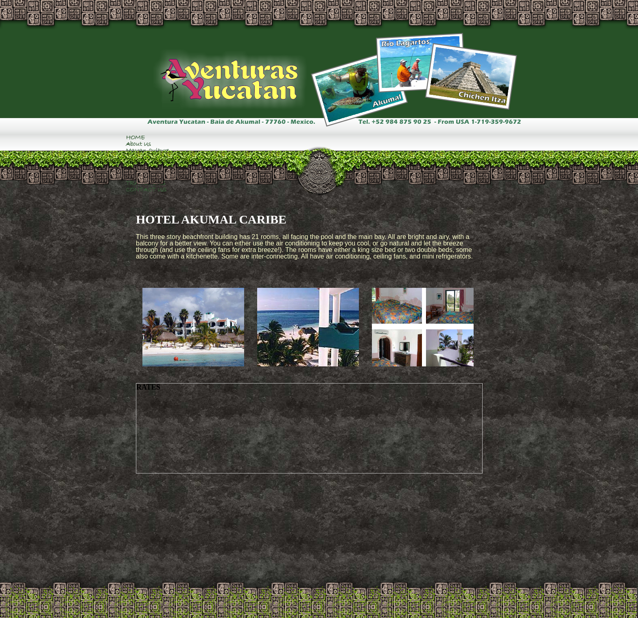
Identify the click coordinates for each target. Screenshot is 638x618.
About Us (138, 144)
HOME (135, 137)
